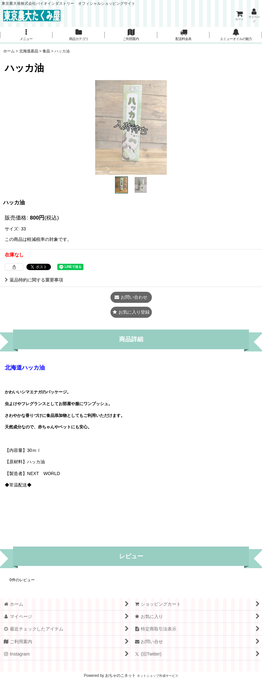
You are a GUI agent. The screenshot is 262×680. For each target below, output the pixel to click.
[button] (26, 35)
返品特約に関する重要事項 (34, 279)
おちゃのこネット (120, 675)
